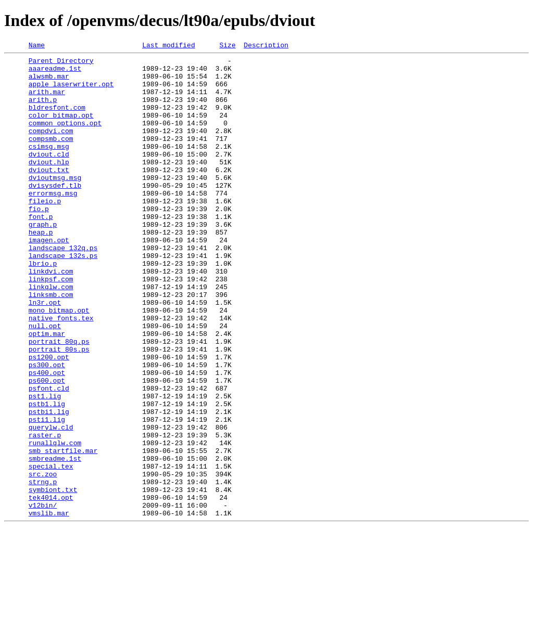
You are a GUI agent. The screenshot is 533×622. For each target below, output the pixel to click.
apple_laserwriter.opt (71, 91)
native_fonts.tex (61, 372)
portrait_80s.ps (59, 409)
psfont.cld (49, 456)
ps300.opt (47, 428)
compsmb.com (51, 157)
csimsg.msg (49, 166)
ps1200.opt (49, 419)
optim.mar (47, 391)
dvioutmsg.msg (55, 204)
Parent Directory (61, 63)
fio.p (39, 241)
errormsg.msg (53, 222)
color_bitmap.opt (61, 129)
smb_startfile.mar (63, 531)
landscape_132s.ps (63, 297)
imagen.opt (49, 278)
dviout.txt (49, 194)
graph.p (43, 260)
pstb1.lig (47, 475)
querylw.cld (51, 503)
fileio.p (45, 232)
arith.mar (47, 101)
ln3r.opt (45, 353)
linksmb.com (51, 344)
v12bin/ (43, 597)
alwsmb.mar (49, 82)
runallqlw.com (55, 522)
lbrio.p (43, 307)
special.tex (51, 550)
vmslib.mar (49, 606)
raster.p (45, 512)
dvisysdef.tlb (55, 213)
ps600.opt (47, 447)
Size (227, 46)
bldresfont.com (57, 119)
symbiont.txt (53, 578)
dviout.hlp (49, 185)
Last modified (168, 46)
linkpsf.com (51, 325)
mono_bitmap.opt (59, 363)
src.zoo (43, 559)
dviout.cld (49, 175)
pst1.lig (45, 466)
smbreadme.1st (55, 541)
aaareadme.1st (55, 72)
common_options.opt (65, 138)
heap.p (41, 269)
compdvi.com (51, 147)
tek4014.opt (51, 587)
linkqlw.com (51, 335)
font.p (41, 250)
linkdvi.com (51, 316)
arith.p (43, 110)
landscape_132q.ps (63, 288)
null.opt (45, 381)
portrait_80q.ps (59, 400)
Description (266, 46)
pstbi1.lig (49, 484)
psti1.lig (47, 494)
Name (37, 46)
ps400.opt (47, 438)
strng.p (43, 569)
